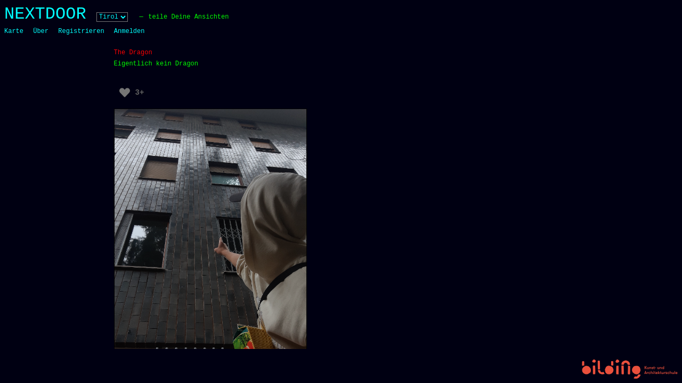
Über (40, 31)
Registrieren (81, 31)
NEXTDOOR (45, 14)
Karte (13, 31)
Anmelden (129, 31)
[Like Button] (125, 93)
